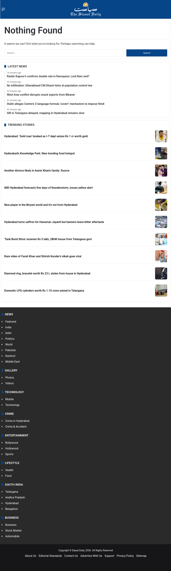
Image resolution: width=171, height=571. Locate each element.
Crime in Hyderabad (17, 421)
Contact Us (71, 555)
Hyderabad (12, 503)
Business (11, 524)
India (8, 327)
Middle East (12, 361)
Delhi (8, 333)
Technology (12, 405)
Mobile (9, 399)
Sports (9, 454)
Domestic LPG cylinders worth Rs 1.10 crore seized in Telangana (44, 290)
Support (109, 555)
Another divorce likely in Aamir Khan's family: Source (36, 170)
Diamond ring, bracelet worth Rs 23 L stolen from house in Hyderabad (47, 273)
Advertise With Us (91, 555)
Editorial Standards (50, 555)
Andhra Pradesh (15, 497)
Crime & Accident (16, 426)
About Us (30, 555)
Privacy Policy (125, 555)
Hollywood (11, 448)
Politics (10, 338)
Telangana (11, 491)
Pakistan (10, 350)
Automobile (12, 536)
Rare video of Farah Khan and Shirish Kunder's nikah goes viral (43, 256)
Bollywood (11, 442)
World (8, 344)
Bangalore (11, 509)
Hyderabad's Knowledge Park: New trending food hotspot (39, 153)
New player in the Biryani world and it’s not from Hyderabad (40, 205)
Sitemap (141, 555)
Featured (10, 321)
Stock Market (13, 530)
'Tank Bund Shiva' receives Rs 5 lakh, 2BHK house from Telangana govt (48, 239)
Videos (9, 383)
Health (9, 470)
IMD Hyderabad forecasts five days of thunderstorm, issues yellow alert (48, 187)
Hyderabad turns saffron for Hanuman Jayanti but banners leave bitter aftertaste (54, 222)
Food (8, 475)
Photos (9, 377)
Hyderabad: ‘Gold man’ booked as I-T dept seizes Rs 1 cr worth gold (46, 136)
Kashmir (10, 356)
